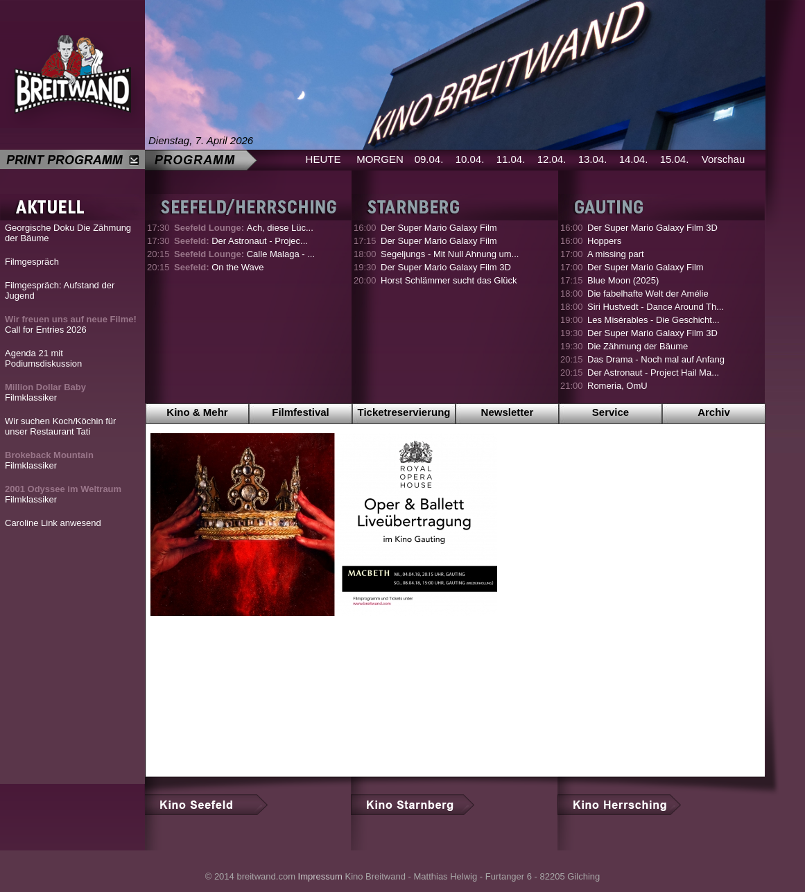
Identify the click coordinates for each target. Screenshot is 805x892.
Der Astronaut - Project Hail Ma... (653, 372)
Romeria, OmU (617, 386)
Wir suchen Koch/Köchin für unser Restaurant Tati (60, 426)
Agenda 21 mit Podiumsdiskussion (43, 358)
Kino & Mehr (196, 412)
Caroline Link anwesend (53, 523)
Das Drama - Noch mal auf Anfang (656, 359)
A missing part (615, 254)
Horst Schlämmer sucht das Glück (449, 280)
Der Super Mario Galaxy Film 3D (446, 267)
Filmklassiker (45, 392)
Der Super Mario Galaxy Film (439, 227)
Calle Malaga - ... (244, 254)
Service (610, 412)
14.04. (633, 159)
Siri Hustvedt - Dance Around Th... (655, 306)
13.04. (592, 159)
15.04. (674, 159)
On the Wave (219, 267)
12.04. (551, 159)
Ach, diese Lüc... (243, 227)
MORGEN (380, 159)
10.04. (470, 159)
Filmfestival (300, 412)
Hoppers (604, 241)
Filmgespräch (32, 261)
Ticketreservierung (404, 412)
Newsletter (507, 412)
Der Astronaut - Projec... (241, 241)
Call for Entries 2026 (71, 324)
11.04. (511, 159)
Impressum (320, 876)
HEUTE (323, 159)
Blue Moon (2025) (623, 280)
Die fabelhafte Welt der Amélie (648, 293)
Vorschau (723, 159)
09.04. (429, 159)
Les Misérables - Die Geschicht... (653, 320)
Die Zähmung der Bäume (637, 346)
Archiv (714, 412)
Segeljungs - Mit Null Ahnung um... (450, 254)
